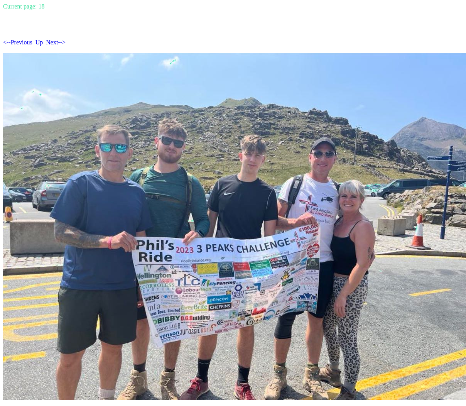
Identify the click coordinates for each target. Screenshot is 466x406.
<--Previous (17, 42)
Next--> (56, 42)
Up (39, 42)
